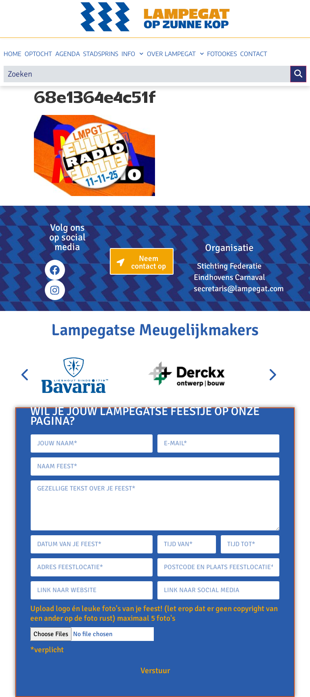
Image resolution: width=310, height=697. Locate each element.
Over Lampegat (175, 54)
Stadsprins (100, 53)
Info (132, 54)
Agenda (67, 53)
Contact (253, 53)
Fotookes (222, 53)
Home (12, 53)
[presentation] (25, 375)
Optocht (38, 53)
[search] (147, 74)
